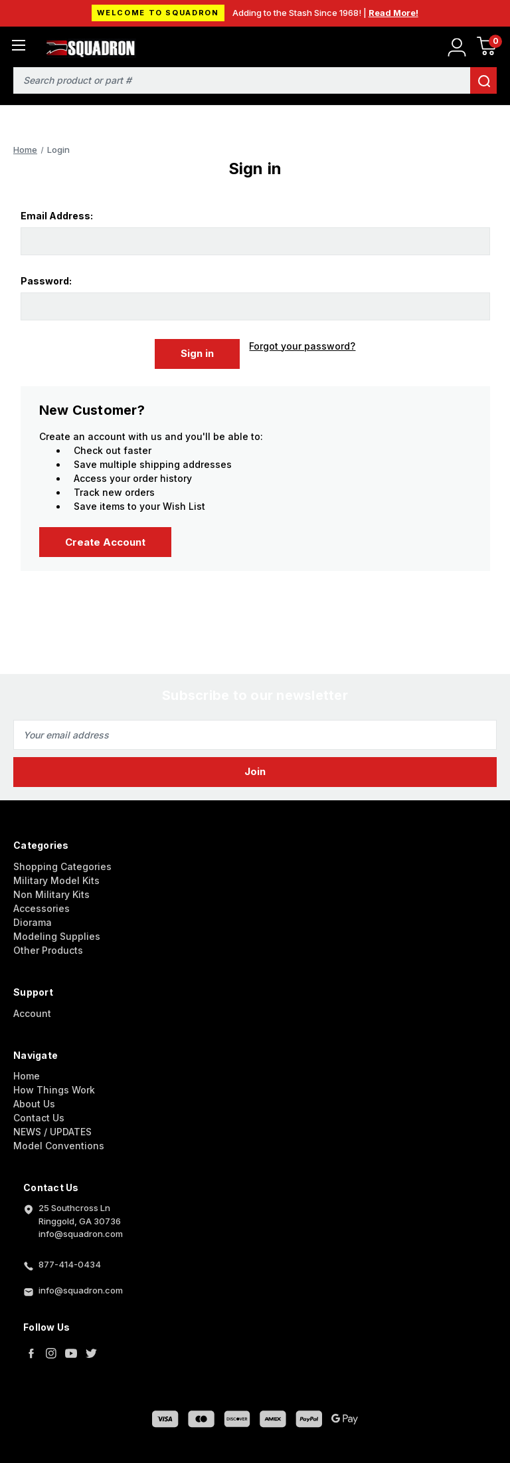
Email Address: (57, 215)
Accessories (41, 904)
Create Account (105, 538)
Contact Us (38, 1114)
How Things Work (54, 1086)
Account (32, 1009)
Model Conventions (58, 1142)
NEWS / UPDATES (52, 1128)
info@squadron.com (81, 1287)
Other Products (48, 946)
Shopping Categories (62, 862)
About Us (34, 1100)
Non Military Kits (51, 890)
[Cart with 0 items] (487, 48)
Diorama (32, 918)
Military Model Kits (56, 876)
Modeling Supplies (56, 932)
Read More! (393, 12)
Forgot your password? (302, 346)
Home (26, 1072)
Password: (46, 280)
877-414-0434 (70, 1261)
